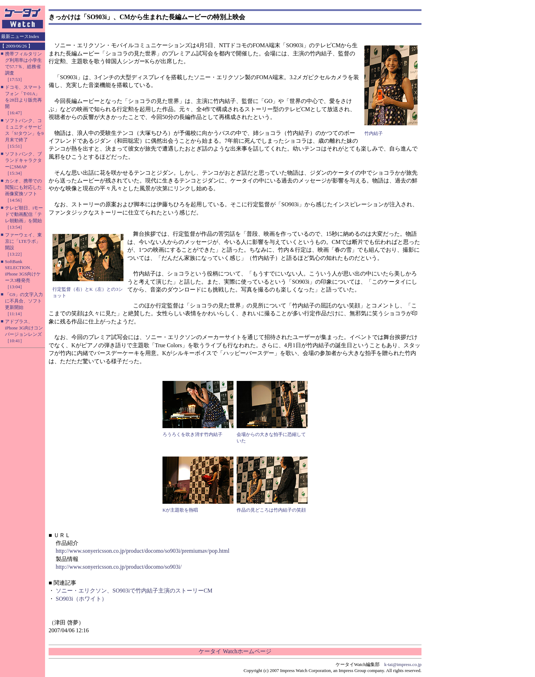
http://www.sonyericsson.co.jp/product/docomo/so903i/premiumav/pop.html (143, 551)
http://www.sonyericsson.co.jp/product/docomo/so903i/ (119, 567)
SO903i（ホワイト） (81, 599)
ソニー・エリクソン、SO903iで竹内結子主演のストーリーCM (134, 591)
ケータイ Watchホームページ (235, 651)
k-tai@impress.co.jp (402, 664)
